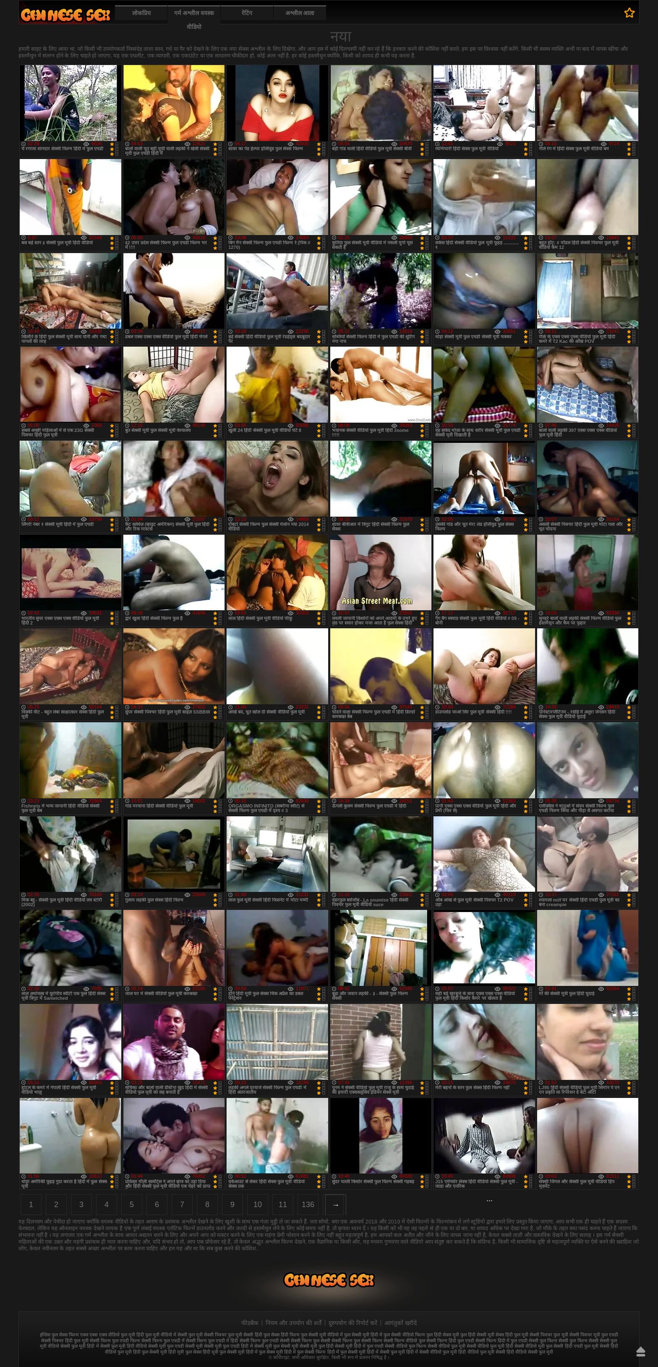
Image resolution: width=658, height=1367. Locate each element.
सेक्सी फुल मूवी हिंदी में (79, 1346)
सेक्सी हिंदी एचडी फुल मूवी (576, 1346)
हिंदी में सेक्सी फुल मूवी (386, 1351)
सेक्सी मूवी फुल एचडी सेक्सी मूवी (175, 1346)
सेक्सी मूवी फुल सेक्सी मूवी (276, 1346)
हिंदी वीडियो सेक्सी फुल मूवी (530, 1351)
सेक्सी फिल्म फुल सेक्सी (310, 1340)
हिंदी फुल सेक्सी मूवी (150, 1351)
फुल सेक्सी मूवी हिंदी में (363, 1334)
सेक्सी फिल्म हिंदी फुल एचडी (450, 1340)
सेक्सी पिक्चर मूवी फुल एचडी (593, 1334)
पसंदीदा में (629, 13)
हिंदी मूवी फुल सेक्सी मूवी (224, 1351)
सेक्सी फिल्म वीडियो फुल (404, 1340)
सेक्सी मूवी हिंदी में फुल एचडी (359, 1346)
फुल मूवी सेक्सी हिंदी (245, 1334)
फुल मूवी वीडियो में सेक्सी (166, 1334)
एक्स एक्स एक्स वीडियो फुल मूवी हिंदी (112, 1334)
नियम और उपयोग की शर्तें (293, 1323)
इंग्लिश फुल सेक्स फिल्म (59, 1334)
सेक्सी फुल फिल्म (543, 1340)
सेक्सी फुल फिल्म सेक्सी (578, 1340)
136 (308, 1204)
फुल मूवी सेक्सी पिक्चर (207, 1334)
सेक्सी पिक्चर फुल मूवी (549, 1334)
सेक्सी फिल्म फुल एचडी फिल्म (115, 1340)
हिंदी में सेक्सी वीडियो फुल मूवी (431, 1351)
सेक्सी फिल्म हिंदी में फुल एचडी (501, 1340)
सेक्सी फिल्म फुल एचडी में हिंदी (212, 1340)
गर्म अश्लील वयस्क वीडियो (194, 20)
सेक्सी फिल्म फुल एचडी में (163, 1340)
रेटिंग (247, 13)
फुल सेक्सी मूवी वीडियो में (322, 1334)
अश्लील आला (300, 13)
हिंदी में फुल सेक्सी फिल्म (305, 1351)
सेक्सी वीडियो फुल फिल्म (405, 1346)
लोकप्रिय (141, 13)
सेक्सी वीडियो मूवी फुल (533, 1346)
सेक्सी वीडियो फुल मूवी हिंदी (490, 1346)
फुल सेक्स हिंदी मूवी (65, 14)
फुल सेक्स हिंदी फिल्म (282, 1334)
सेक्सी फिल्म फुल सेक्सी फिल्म (357, 1340)
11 (283, 1204)
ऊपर (640, 1351)
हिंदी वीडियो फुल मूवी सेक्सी (481, 1351)
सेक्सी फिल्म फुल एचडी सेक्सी (265, 1340)
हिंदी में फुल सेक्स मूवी (264, 1351)
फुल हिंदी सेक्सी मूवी (477, 1334)
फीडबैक (249, 1323)
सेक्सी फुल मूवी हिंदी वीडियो (123, 1346)
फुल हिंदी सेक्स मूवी (442, 1334)
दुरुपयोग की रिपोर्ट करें (353, 1323)
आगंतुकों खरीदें (400, 1323)
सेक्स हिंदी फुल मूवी (512, 1334)
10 (257, 1204)
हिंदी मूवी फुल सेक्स (184, 1351)
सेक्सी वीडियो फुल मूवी (446, 1346)
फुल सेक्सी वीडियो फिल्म (404, 1334)
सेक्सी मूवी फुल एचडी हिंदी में (228, 1346)
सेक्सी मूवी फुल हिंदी (317, 1346)
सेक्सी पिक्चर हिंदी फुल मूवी (64, 1340)
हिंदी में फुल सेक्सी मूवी (346, 1351)
